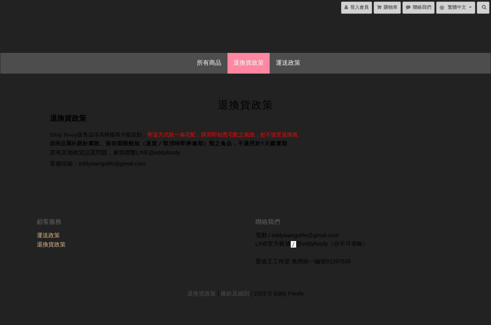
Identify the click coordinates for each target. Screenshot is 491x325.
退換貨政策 (248, 63)
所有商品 (209, 63)
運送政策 (288, 63)
